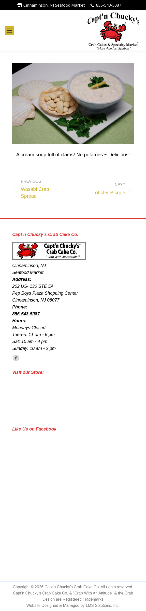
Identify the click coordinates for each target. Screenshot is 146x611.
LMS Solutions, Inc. (103, 605)
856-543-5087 (108, 5)
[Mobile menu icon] (9, 30)
